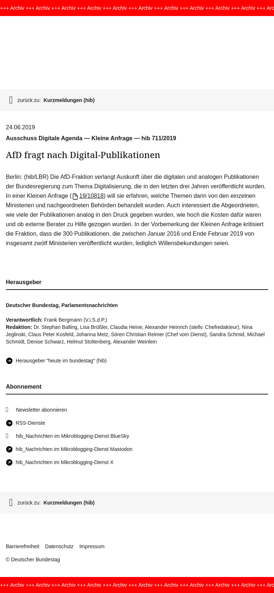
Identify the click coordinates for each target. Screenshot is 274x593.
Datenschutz (59, 546)
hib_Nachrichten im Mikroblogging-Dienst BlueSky (72, 436)
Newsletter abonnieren (41, 410)
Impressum (92, 546)
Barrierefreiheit (22, 546)
